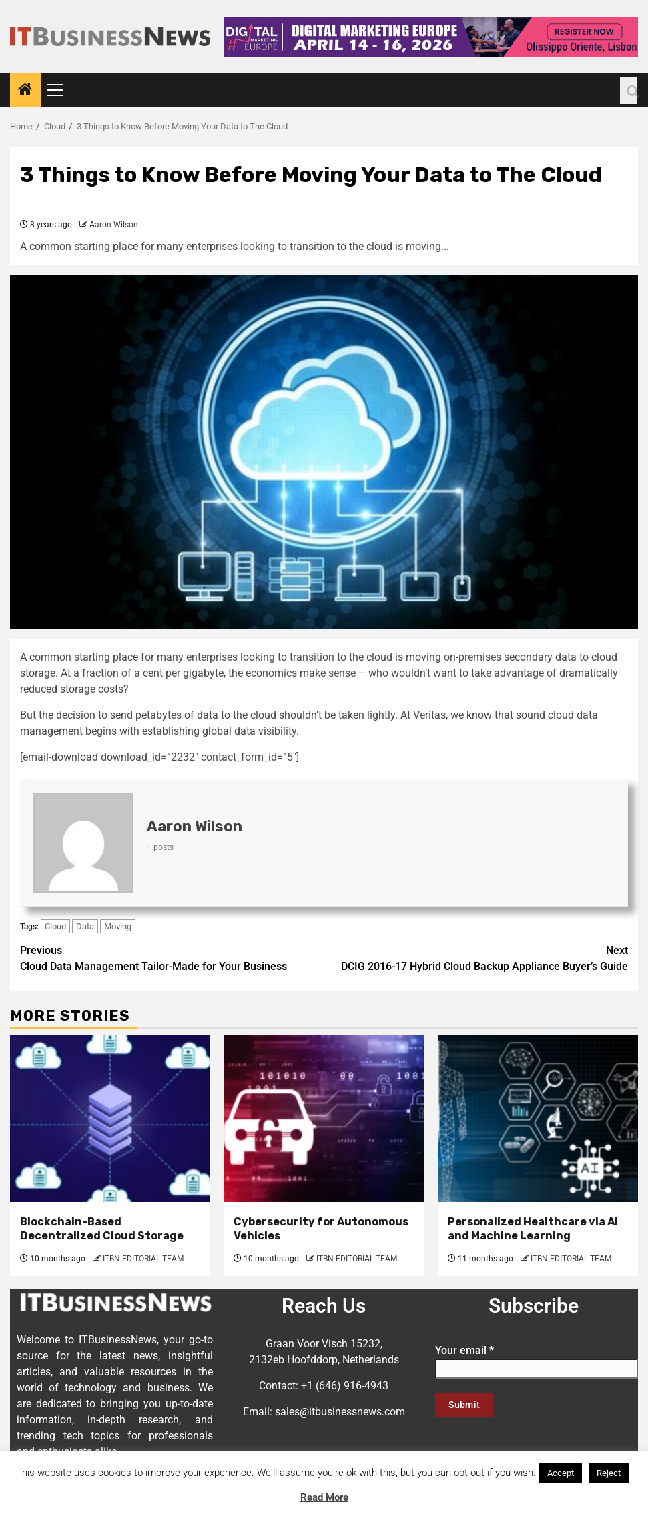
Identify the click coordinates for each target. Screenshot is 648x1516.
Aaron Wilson (113, 224)
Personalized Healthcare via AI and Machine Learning (533, 1228)
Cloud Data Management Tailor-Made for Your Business (172, 958)
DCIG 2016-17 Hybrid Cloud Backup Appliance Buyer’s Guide (476, 958)
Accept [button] (560, 1473)
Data (85, 926)
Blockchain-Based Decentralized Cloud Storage (102, 1228)
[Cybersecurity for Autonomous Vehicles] (324, 1118)
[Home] (25, 90)
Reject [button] (609, 1473)
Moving (117, 926)
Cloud (55, 926)
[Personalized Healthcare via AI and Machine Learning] (538, 1118)
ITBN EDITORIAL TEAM (143, 1258)
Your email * (536, 1359)
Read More (324, 1497)
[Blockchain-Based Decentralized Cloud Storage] (110, 1118)
